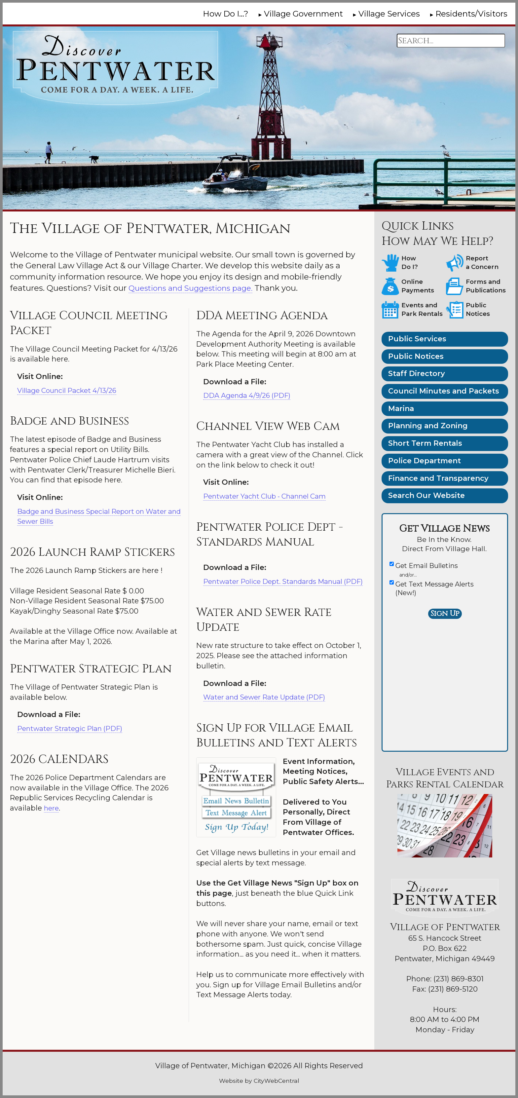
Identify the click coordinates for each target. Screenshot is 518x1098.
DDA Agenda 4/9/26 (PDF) (250, 395)
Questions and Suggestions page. (195, 288)
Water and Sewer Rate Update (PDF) (268, 707)
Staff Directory (416, 373)
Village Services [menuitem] (389, 14)
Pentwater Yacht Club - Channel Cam (270, 496)
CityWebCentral (276, 1080)
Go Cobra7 (26, 1063)
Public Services (417, 338)
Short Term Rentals (425, 443)
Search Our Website (426, 495)
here (52, 808)
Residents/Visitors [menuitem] (471, 14)
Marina (401, 408)
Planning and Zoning (428, 425)
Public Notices (416, 356)
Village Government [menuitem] (303, 14)
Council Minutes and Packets (443, 391)
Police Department (424, 460)
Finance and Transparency (438, 478)
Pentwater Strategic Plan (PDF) (72, 728)
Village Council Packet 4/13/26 (71, 390)
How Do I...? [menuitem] (225, 14)
